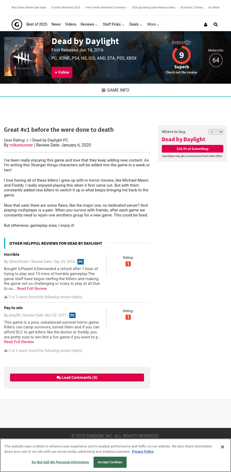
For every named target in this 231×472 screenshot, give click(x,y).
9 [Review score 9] (181, 55)
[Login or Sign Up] (206, 24)
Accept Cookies (110, 462)
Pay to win (13, 307)
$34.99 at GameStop (193, 148)
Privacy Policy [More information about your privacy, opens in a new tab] (143, 452)
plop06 (14, 315)
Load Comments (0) (77, 377)
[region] (115, 455)
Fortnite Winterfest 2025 (66, 7)
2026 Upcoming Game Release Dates (153, 7)
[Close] (222, 447)
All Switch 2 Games (192, 7)
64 (215, 60)
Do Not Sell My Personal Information (60, 462)
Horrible (11, 254)
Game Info (115, 90)
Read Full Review (32, 288)
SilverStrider (19, 261)
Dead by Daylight (85, 40)
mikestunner (21, 145)
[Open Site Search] (215, 24)
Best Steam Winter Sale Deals (29, 7)
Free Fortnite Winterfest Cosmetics (105, 7)
